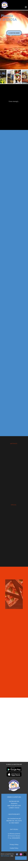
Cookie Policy (14, 848)
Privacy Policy (14, 844)
